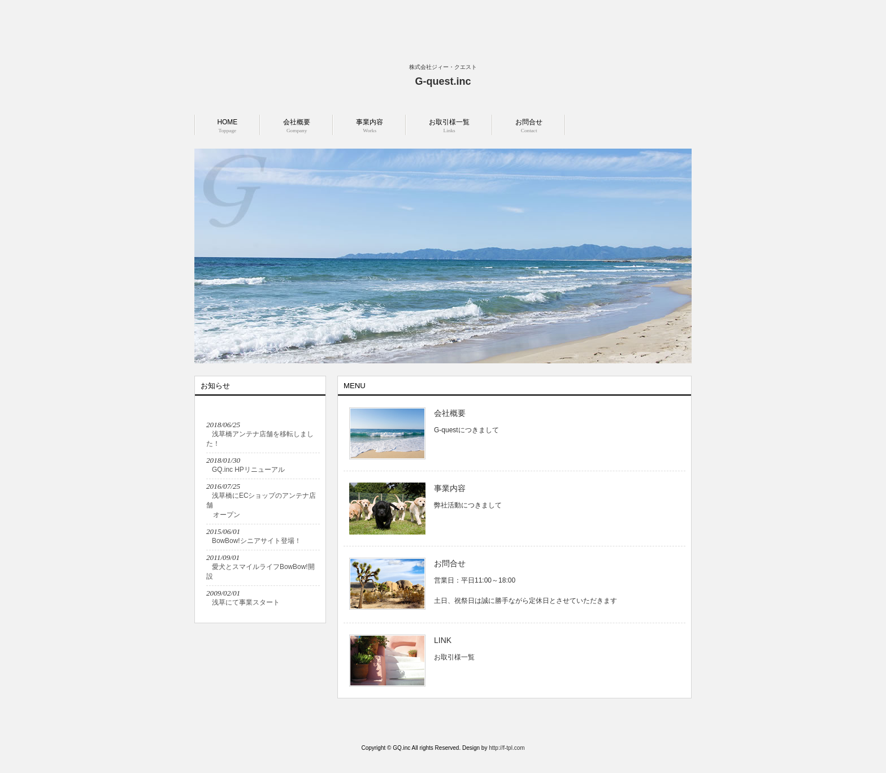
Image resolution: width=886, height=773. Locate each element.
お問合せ (450, 563)
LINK (442, 640)
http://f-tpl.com (506, 748)
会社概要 (450, 413)
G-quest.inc (443, 81)
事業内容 (450, 488)
